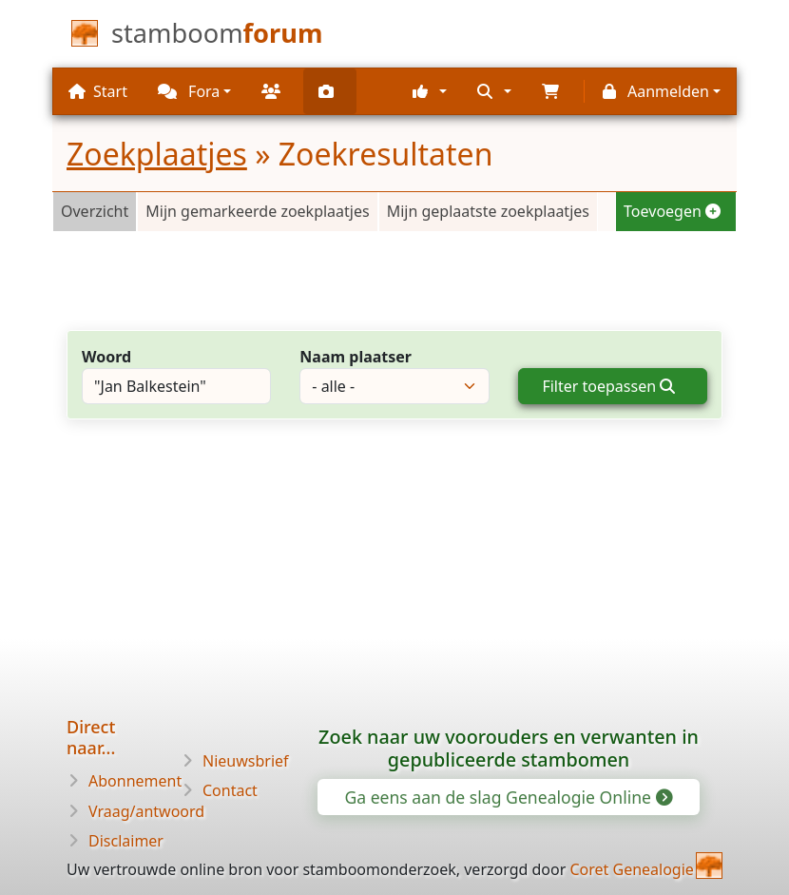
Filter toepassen (608, 386)
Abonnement (135, 780)
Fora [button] (189, 91)
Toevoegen (672, 211)
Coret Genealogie (631, 869)
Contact (230, 790)
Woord (106, 356)
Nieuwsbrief (245, 760)
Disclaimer (126, 840)
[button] (429, 91)
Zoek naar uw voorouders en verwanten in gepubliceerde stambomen (508, 748)
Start (97, 91)
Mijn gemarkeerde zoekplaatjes (257, 211)
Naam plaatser (355, 356)
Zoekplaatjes (157, 153)
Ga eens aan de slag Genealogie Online (506, 797)
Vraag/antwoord (146, 811)
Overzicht (94, 211)
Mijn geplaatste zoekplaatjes (488, 211)
